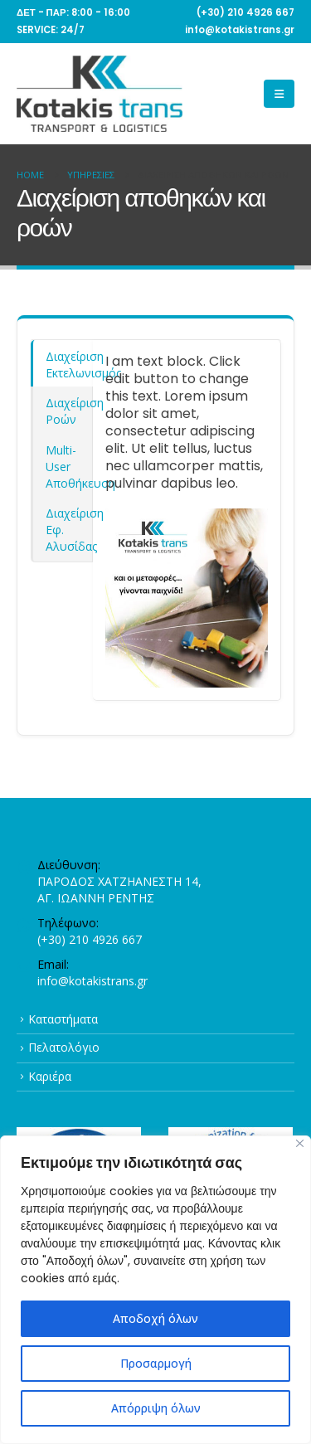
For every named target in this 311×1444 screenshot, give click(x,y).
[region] (155, 1289)
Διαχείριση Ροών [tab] (69, 411)
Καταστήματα (63, 1019)
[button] (279, 94)
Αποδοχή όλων (155, 1318)
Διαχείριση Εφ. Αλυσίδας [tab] (69, 529)
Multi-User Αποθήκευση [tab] (69, 466)
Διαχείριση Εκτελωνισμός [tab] (69, 364)
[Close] (300, 1143)
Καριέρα (49, 1076)
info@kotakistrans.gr (92, 981)
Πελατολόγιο (64, 1047)
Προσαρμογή (156, 1363)
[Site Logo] (99, 94)
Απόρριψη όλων (156, 1408)
